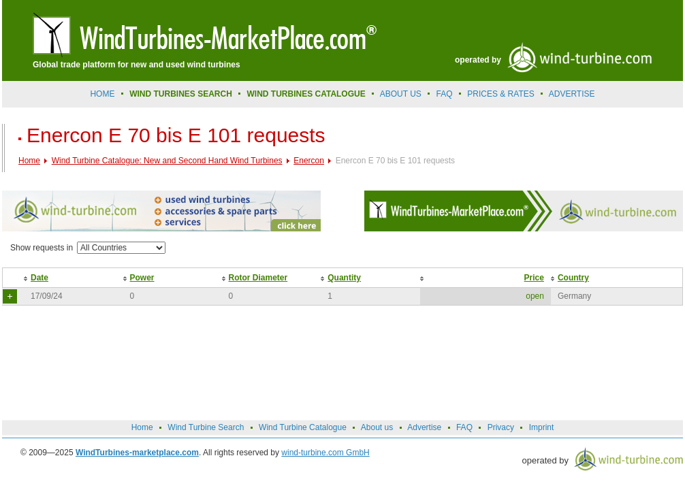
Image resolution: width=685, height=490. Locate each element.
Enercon (308, 160)
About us (400, 94)
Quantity (344, 277)
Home (102, 94)
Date (39, 277)
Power (142, 277)
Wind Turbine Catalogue (303, 427)
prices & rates (500, 94)
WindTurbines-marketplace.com (137, 452)
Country (573, 277)
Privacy (501, 427)
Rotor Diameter (258, 277)
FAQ (444, 94)
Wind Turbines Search (180, 94)
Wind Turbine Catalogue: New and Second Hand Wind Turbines (167, 160)
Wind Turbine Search (206, 427)
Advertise (424, 427)
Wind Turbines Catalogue (306, 94)
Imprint (541, 427)
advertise (572, 94)
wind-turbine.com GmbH (325, 452)
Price (534, 277)
